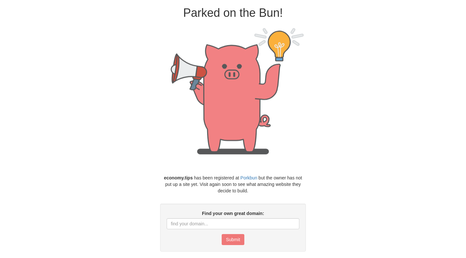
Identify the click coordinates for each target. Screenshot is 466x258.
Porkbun (248, 177)
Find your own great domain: (233, 213)
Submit (233, 239)
